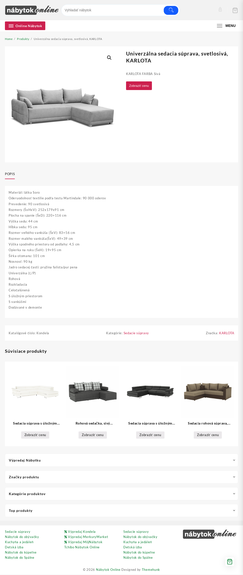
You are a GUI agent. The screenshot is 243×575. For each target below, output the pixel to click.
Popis (10, 174)
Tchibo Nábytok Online (82, 548)
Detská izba (14, 548)
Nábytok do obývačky (22, 537)
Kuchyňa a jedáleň (19, 542)
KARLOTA (226, 333)
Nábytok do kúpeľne (20, 553)
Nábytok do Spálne (19, 558)
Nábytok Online (108, 570)
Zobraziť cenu (139, 86)
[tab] (11, 174)
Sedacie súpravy (136, 333)
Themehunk (151, 570)
